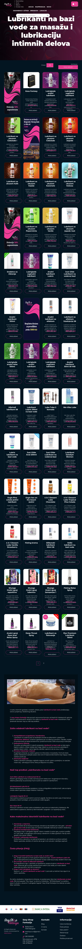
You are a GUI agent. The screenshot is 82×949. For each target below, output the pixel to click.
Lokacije (43, 11)
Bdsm (18, 5)
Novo (49, 7)
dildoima (26, 739)
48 (50, 65)
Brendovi (34, 11)
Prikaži (43, 65)
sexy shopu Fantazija (18, 717)
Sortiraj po (74, 64)
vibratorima (18, 739)
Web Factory (8, 933)
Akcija (31, 7)
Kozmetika (20, 1)
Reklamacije (64, 933)
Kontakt (44, 930)
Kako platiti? (64, 930)
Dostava (62, 935)
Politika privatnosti (66, 938)
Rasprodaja (40, 7)
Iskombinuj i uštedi (21, 11)
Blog (43, 924)
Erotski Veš (20, 7)
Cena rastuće (68, 67)
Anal (17, 3)
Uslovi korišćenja (65, 924)
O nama (44, 927)
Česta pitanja (64, 927)
